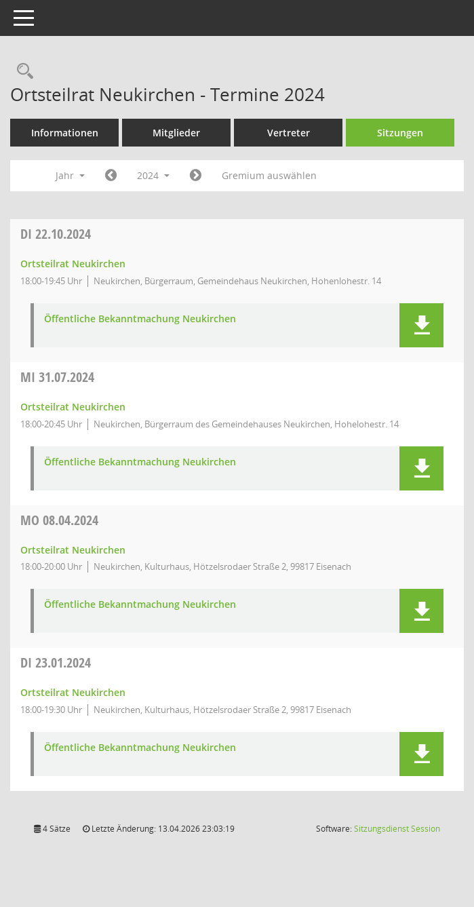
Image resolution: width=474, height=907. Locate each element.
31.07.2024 (57, 377)
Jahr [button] (70, 175)
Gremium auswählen (269, 175)
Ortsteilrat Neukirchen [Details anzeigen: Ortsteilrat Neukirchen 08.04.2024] (72, 549)
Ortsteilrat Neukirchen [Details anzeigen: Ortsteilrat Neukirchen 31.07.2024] (72, 406)
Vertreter (288, 132)
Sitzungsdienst (397, 828)
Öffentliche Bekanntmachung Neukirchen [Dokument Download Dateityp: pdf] (140, 319)
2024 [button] (153, 175)
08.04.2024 (59, 520)
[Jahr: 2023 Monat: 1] (111, 175)
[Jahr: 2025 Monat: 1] (196, 175)
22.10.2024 (55, 234)
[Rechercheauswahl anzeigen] (21, 71)
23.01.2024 (55, 662)
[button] (421, 325)
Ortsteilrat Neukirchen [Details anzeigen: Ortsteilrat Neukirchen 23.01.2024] (72, 692)
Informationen (64, 132)
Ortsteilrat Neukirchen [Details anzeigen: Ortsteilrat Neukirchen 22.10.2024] (72, 263)
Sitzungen (400, 132)
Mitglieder (176, 132)
